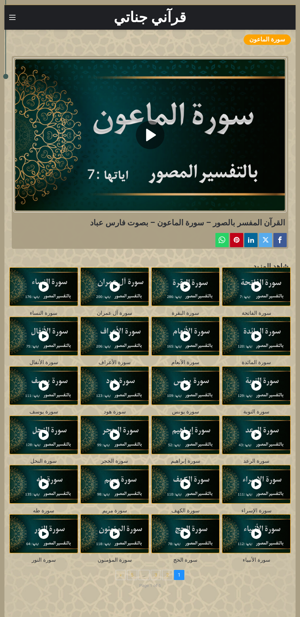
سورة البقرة (185, 313)
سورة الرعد (256, 461)
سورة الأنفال (43, 362)
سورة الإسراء (256, 511)
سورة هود (115, 412)
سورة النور (44, 560)
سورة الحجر (114, 461)
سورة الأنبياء (256, 560)
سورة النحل (43, 461)
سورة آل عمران (114, 313)
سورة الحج (185, 560)
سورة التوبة (256, 412)
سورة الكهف (185, 511)
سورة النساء (43, 313)
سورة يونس (185, 412)
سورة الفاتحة (256, 313)
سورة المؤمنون (115, 560)
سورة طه (43, 511)
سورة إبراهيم (185, 461)
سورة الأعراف (115, 362)
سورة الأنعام (185, 362)
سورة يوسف (43, 412)
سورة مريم (114, 511)
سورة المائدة (256, 362)
